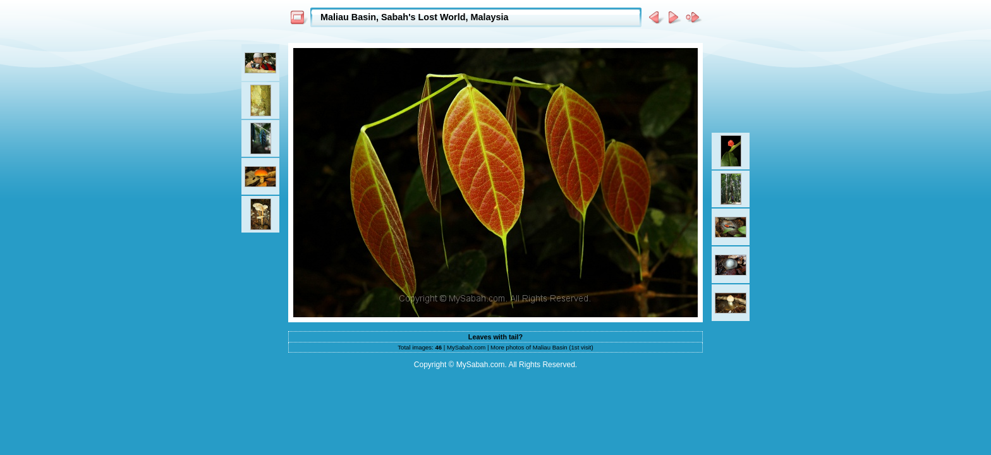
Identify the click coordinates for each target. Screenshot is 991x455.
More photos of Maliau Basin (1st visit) (541, 347)
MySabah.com (466, 347)
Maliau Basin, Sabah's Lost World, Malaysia (414, 17)
